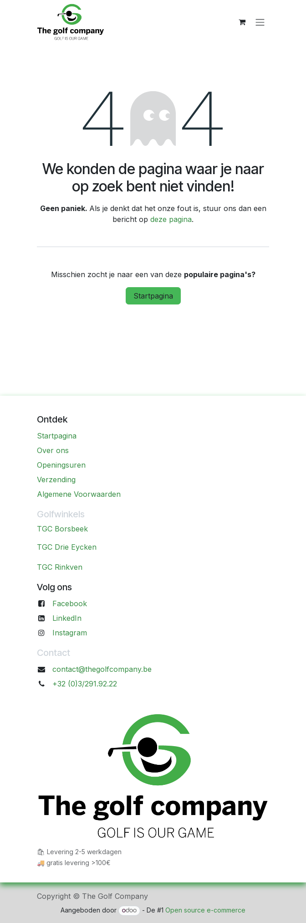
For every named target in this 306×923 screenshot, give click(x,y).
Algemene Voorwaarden (79, 494)
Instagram (69, 632)
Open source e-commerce (205, 910)
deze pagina (171, 219)
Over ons (53, 450)
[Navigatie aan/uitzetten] (260, 21)
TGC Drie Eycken (67, 547)
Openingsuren (61, 464)
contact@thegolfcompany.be (102, 669)
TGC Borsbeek (62, 528)
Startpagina (153, 295)
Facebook (69, 603)
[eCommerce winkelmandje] (242, 22)
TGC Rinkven (59, 567)
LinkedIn (67, 618)
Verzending (56, 479)
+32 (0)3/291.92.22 (84, 683)
